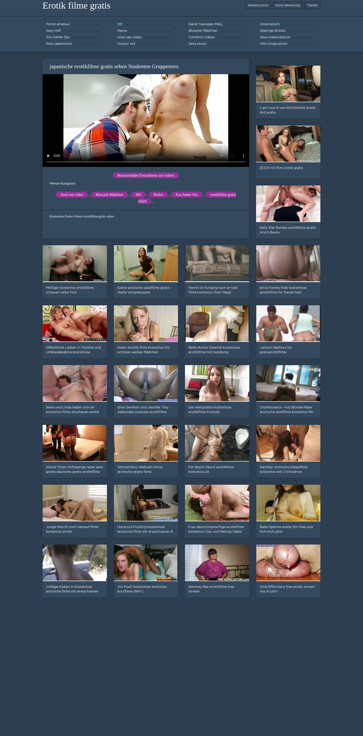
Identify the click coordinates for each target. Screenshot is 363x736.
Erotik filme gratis (76, 5)
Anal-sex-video (71, 195)
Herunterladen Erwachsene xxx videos (146, 175)
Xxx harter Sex (186, 195)
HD (138, 195)
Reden (158, 195)
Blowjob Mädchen (109, 195)
